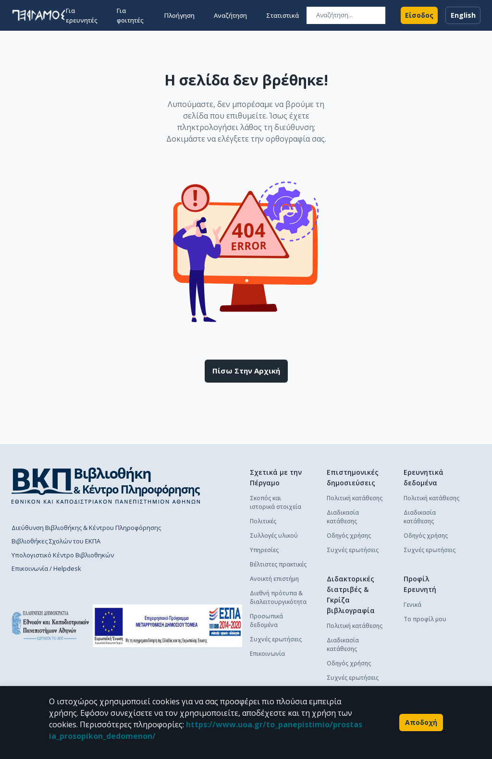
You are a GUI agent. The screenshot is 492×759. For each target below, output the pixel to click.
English (463, 15)
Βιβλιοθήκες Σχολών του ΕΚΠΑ (56, 541)
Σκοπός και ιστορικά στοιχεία (275, 502)
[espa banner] (167, 625)
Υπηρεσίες (264, 550)
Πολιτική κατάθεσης (354, 498)
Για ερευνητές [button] (82, 15)
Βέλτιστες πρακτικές (278, 564)
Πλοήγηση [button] (179, 15)
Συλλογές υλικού (274, 535)
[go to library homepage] (106, 485)
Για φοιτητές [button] (130, 15)
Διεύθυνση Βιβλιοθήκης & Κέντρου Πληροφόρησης (86, 527)
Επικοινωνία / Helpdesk (46, 568)
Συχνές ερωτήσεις (276, 639)
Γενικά (412, 605)
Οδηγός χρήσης (349, 535)
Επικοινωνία (267, 654)
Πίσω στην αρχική (246, 371)
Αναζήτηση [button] (230, 15)
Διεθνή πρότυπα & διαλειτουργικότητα (278, 597)
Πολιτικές (263, 521)
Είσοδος (419, 15)
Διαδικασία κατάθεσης (343, 516)
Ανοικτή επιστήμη (274, 579)
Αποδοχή (421, 722)
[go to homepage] (39, 15)
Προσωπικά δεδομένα (266, 620)
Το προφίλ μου (425, 619)
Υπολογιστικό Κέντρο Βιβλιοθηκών (63, 555)
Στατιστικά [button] (282, 15)
